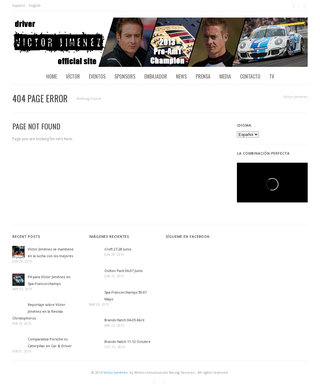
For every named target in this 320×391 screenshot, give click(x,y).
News (181, 76)
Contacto (250, 76)
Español (18, 5)
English (35, 5)
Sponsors (124, 76)
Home (51, 76)
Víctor (73, 76)
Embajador (155, 76)
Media (225, 76)
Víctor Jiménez (295, 96)
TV (271, 76)
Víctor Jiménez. (116, 372)
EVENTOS (97, 76)
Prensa (203, 76)
